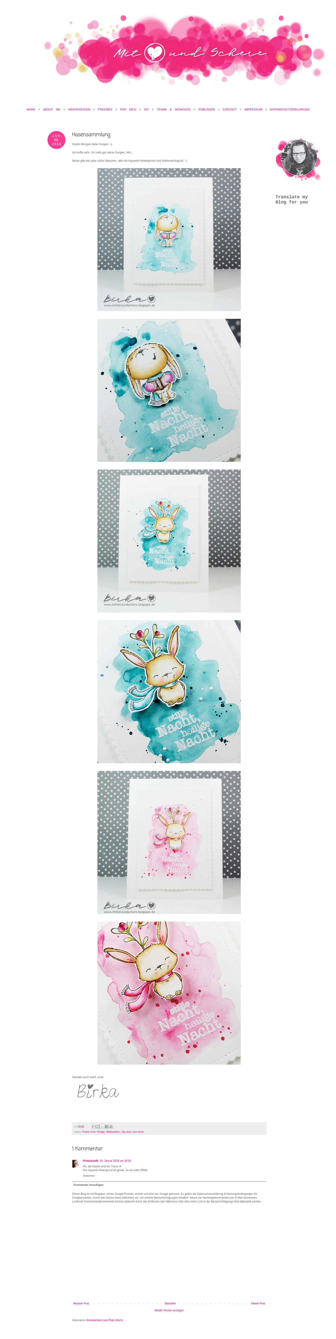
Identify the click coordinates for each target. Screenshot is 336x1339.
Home (30, 109)
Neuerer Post (81, 1303)
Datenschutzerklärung (290, 109)
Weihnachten (113, 1131)
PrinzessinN (90, 1160)
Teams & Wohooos (174, 109)
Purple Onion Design (93, 1131)
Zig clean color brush (132, 1131)
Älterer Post (258, 1303)
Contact (230, 109)
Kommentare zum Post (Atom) (105, 1320)
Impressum (253, 109)
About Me (53, 109)
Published (206, 109)
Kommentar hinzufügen (88, 1185)
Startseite (170, 1303)
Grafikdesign (80, 109)
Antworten (89, 1175)
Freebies (105, 109)
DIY (146, 109)
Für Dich (128, 109)
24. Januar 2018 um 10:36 (115, 1160)
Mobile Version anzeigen (169, 1310)
